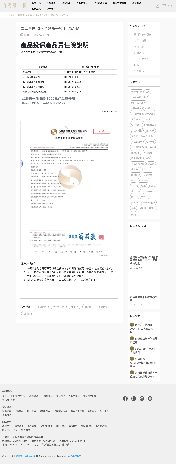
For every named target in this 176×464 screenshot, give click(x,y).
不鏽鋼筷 (41, 306)
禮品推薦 (150, 130)
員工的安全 (136, 141)
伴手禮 (74, 306)
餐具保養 (139, 46)
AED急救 (150, 141)
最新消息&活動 (142, 34)
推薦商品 (51, 2)
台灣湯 (88, 306)
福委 (148, 158)
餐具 (143, 185)
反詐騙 (146, 119)
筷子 (133, 180)
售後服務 (73, 426)
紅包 (133, 213)
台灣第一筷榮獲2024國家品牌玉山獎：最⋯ (142, 328)
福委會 (134, 169)
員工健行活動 (137, 163)
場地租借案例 (141, 58)
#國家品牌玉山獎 (139, 97)
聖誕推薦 (36, 2)
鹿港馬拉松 (136, 158)
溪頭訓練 (135, 174)
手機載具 (135, 119)
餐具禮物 (60, 395)
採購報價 (19, 426)
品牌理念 (6, 426)
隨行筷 (134, 197)
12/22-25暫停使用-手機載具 (143, 350)
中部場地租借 (46, 426)
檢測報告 (139, 71)
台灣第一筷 (58, 306)
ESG (136, 65)
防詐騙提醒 (101, 426)
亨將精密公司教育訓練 (142, 136)
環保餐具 (33, 395)
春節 (141, 208)
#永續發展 (150, 108)
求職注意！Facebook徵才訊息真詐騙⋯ (143, 362)
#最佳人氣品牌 (138, 102)
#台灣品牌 (136, 113)
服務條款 (60, 426)
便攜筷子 (28, 313)
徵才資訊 (135, 125)
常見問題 (25, 430)
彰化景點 (147, 152)
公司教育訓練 (137, 147)
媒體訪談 (139, 52)
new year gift (148, 202)
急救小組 (152, 147)
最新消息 (136, 2)
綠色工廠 (36, 8)
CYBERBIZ (76, 456)
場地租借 (51, 8)
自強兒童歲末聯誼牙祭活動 (143, 340)
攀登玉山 (145, 169)
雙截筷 (134, 202)
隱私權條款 (86, 426)
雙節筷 (144, 197)
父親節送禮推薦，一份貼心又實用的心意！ (143, 374)
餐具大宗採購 (119, 2)
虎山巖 (151, 163)
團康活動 (135, 152)
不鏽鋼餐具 (104, 306)
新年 (133, 208)
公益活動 (149, 113)
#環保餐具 (136, 108)
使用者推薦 (140, 40)
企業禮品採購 (100, 2)
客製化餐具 (82, 2)
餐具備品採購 (8, 399)
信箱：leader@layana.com (15, 444)
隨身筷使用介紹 (18, 395)
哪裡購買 (31, 426)
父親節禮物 (136, 130)
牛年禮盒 (151, 208)
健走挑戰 (147, 174)
